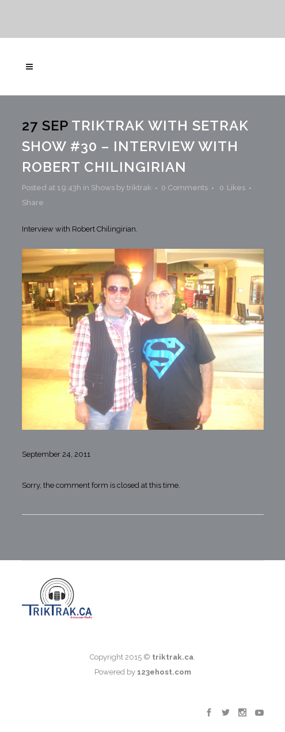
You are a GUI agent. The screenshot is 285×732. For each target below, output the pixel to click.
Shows (103, 187)
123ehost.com (164, 672)
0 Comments (184, 187)
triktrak (139, 187)
